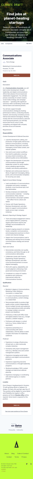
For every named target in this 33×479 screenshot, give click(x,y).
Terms (17, 457)
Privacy (24, 457)
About (6, 453)
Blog (12, 453)
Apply (4, 81)
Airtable (3, 469)
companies (8, 43)
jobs (2, 43)
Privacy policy (12, 430)
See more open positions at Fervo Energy (16, 411)
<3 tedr (3, 471)
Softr (13, 467)
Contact (9, 457)
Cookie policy (20, 430)
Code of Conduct (23, 453)
